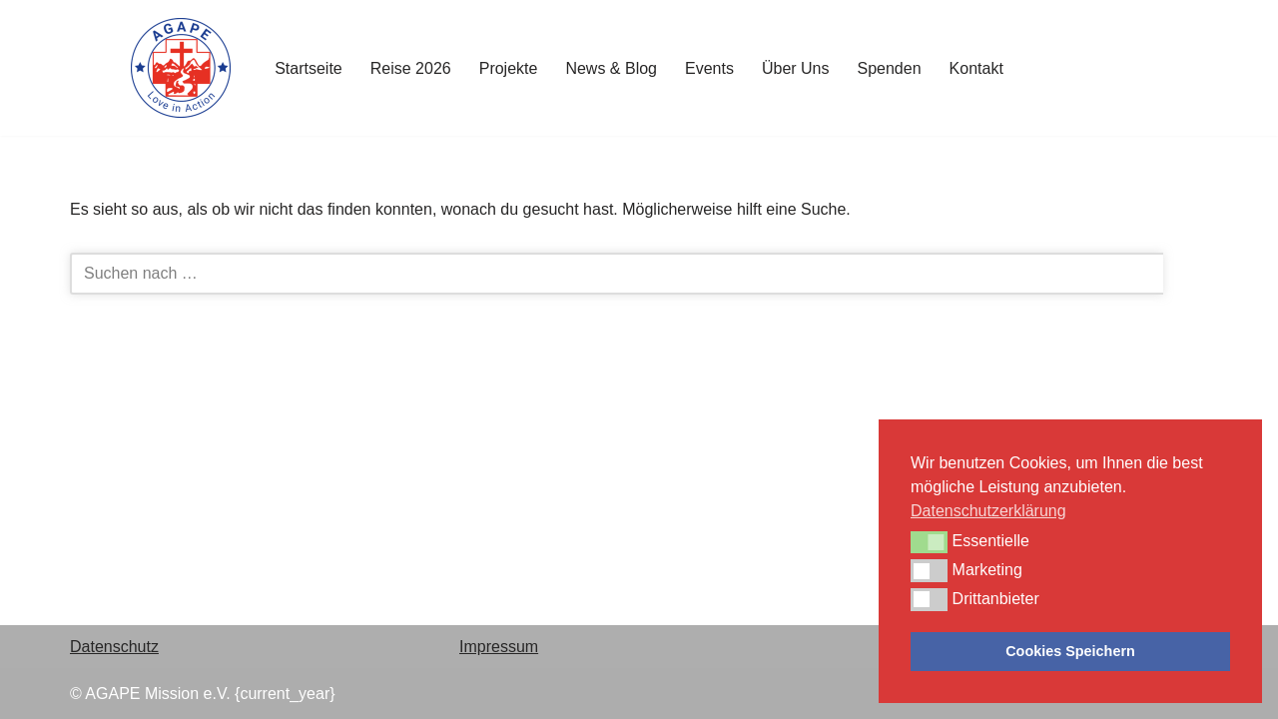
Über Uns (796, 68)
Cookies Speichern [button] (1070, 651)
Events (709, 68)
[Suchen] (616, 274)
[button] (929, 542)
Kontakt (976, 68)
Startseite (308, 68)
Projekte (508, 68)
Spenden (890, 68)
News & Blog (611, 68)
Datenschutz (114, 646)
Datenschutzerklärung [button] (988, 510)
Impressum (498, 646)
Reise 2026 (410, 68)
